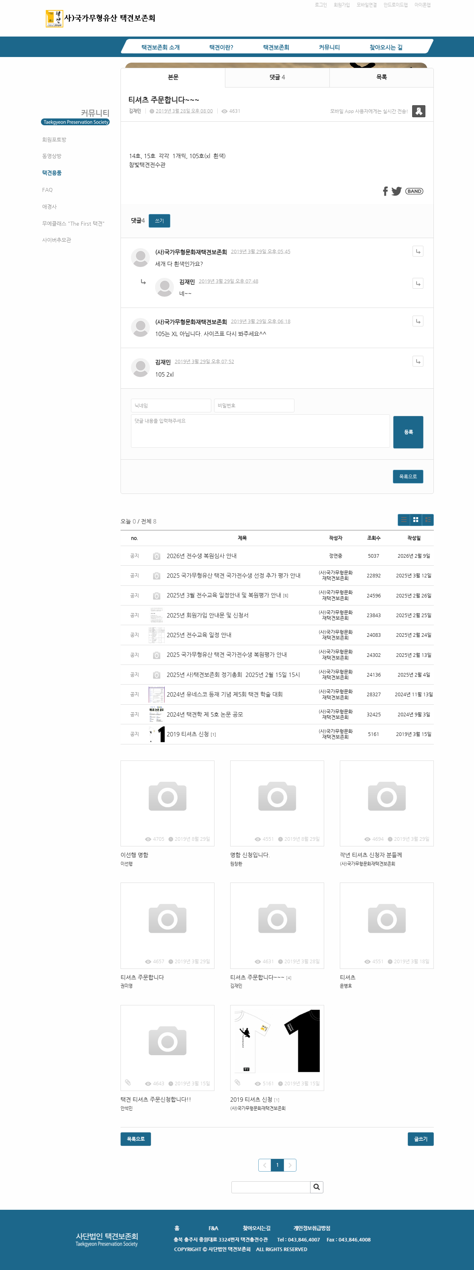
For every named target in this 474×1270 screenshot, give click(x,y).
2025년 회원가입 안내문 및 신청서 (208, 615)
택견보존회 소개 (160, 47)
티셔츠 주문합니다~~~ (261, 977)
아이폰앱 (423, 5)
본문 (173, 77)
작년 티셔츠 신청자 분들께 (371, 855)
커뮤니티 (329, 47)
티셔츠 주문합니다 (142, 977)
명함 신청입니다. (250, 855)
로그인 (321, 5)
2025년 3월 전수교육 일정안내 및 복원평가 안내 (224, 595)
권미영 (127, 986)
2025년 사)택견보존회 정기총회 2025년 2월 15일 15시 (233, 674)
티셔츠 (348, 977)
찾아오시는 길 (386, 47)
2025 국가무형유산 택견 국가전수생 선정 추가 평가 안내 (233, 575)
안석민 (127, 1108)
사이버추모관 (56, 240)
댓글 (277, 77)
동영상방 (51, 156)
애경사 (49, 207)
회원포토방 (54, 140)
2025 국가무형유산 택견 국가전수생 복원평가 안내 (227, 654)
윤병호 (346, 986)
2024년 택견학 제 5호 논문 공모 (205, 714)
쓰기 (159, 221)
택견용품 (51, 173)
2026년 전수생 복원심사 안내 (202, 555)
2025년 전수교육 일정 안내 (200, 635)
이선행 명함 (134, 855)
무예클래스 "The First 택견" (73, 223)
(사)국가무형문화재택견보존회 (191, 252)
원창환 (236, 863)
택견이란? (221, 47)
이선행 (127, 863)
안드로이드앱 (396, 5)
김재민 (135, 111)
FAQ (47, 190)
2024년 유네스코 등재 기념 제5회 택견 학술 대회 (225, 694)
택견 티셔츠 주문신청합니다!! (156, 1099)
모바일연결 (367, 5)
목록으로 (408, 476)
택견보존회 (276, 47)
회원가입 (342, 5)
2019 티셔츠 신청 (188, 734)
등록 (408, 432)
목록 (381, 77)
